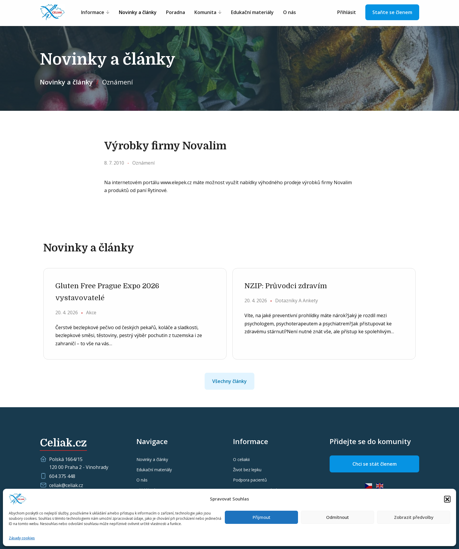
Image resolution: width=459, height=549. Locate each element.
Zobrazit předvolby (414, 517)
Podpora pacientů (250, 480)
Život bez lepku (247, 469)
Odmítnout (337, 517)
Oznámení (117, 81)
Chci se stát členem (374, 464)
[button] (447, 499)
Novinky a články (138, 12)
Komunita (205, 12)
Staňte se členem (392, 12)
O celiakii (241, 459)
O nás (289, 12)
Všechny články (229, 381)
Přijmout (261, 517)
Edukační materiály (252, 12)
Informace (92, 12)
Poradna (175, 12)
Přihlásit (346, 12)
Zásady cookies (22, 538)
